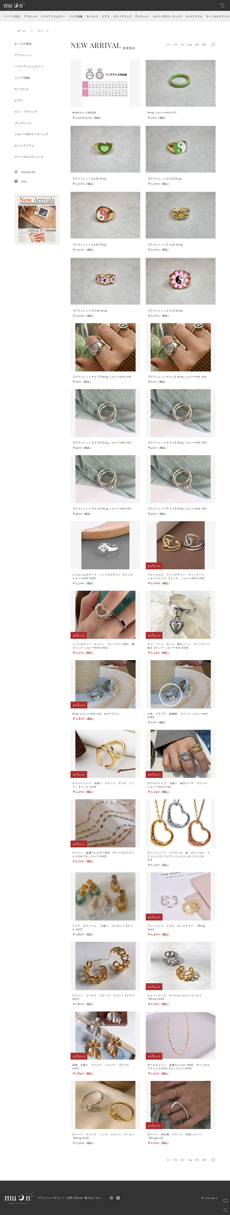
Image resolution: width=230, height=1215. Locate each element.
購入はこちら (93, 1197)
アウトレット (31, 16)
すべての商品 (12, 16)
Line (20, 181)
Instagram (24, 172)
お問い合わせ (75, 1197)
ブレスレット (142, 16)
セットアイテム (194, 16)
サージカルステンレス (28, 156)
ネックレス (92, 16)
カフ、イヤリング (122, 16)
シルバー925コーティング (167, 16)
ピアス (106, 16)
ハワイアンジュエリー (53, 16)
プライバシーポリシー (51, 1197)
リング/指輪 (76, 16)
